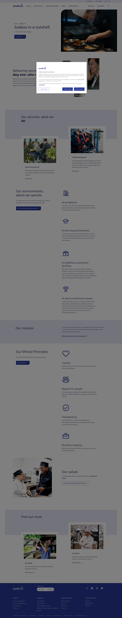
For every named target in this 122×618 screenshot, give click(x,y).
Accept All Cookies (79, 89)
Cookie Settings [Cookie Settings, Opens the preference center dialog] (43, 89)
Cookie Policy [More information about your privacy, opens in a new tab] (42, 84)
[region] (61, 77)
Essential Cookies (67, 89)
